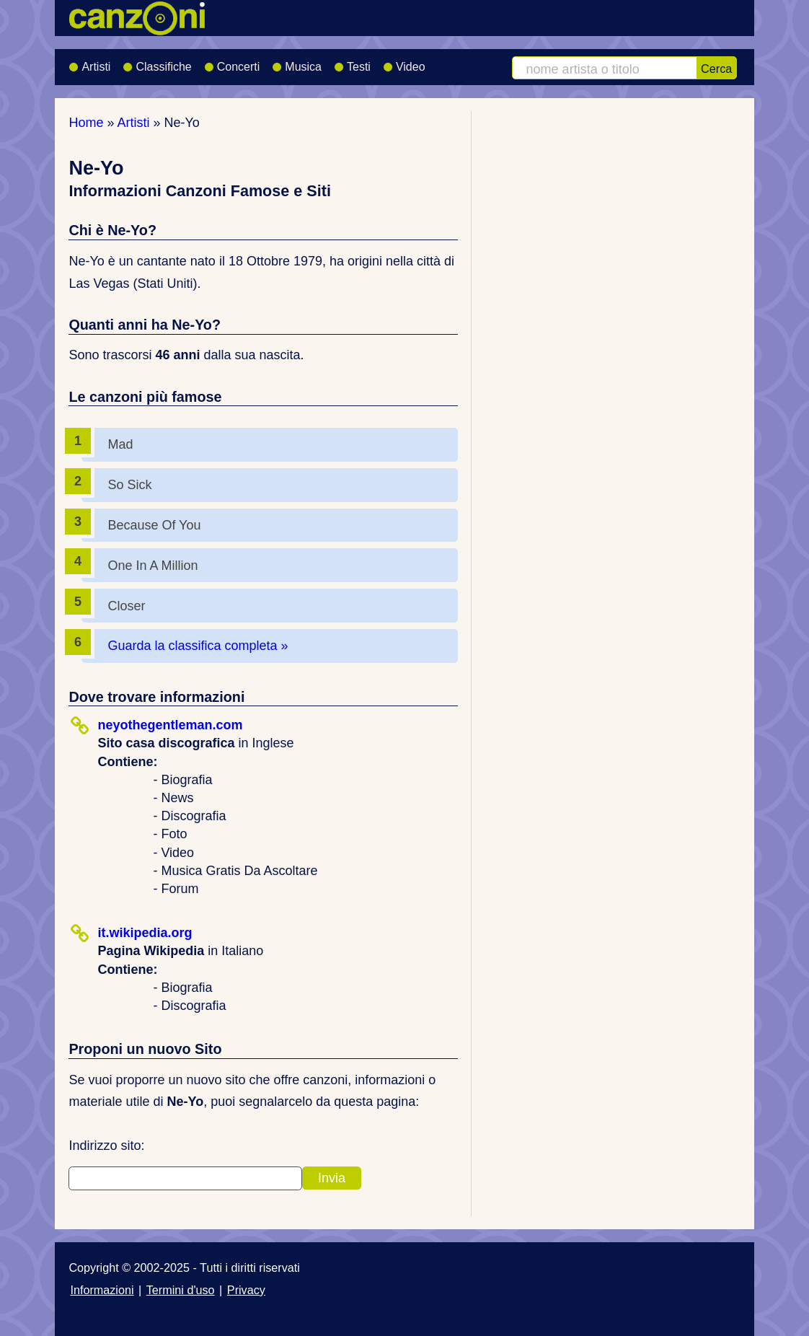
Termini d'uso (180, 1289)
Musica (297, 62)
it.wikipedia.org (144, 933)
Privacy (246, 1289)
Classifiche (157, 62)
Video (404, 62)
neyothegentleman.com (169, 725)
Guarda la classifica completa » (197, 645)
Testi (352, 62)
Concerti (232, 62)
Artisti (89, 62)
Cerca (716, 68)
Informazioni (101, 1289)
